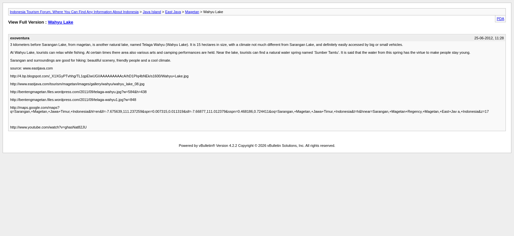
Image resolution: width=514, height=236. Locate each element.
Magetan (192, 12)
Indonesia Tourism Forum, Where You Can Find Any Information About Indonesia (74, 12)
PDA (500, 19)
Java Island (152, 12)
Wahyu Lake (60, 22)
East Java (173, 12)
